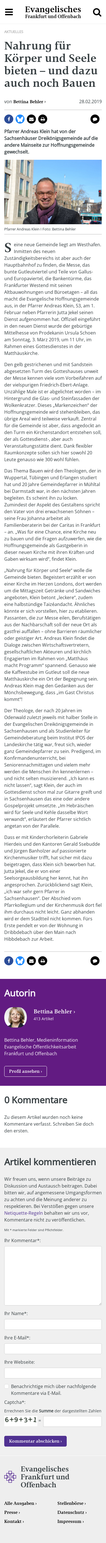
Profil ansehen (24, 1071)
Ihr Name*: (16, 1313)
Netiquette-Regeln (23, 1213)
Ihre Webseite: (19, 1362)
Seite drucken (42, 119)
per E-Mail (31, 119)
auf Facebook (8, 119)
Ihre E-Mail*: (17, 1338)
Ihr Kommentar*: (22, 1240)
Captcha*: (14, 1402)
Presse (11, 1512)
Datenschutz (70, 1512)
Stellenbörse (70, 1503)
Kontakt (12, 1521)
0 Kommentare (94, 119)
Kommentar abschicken (34, 1441)
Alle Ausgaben (19, 1503)
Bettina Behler (28, 101)
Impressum (69, 1521)
